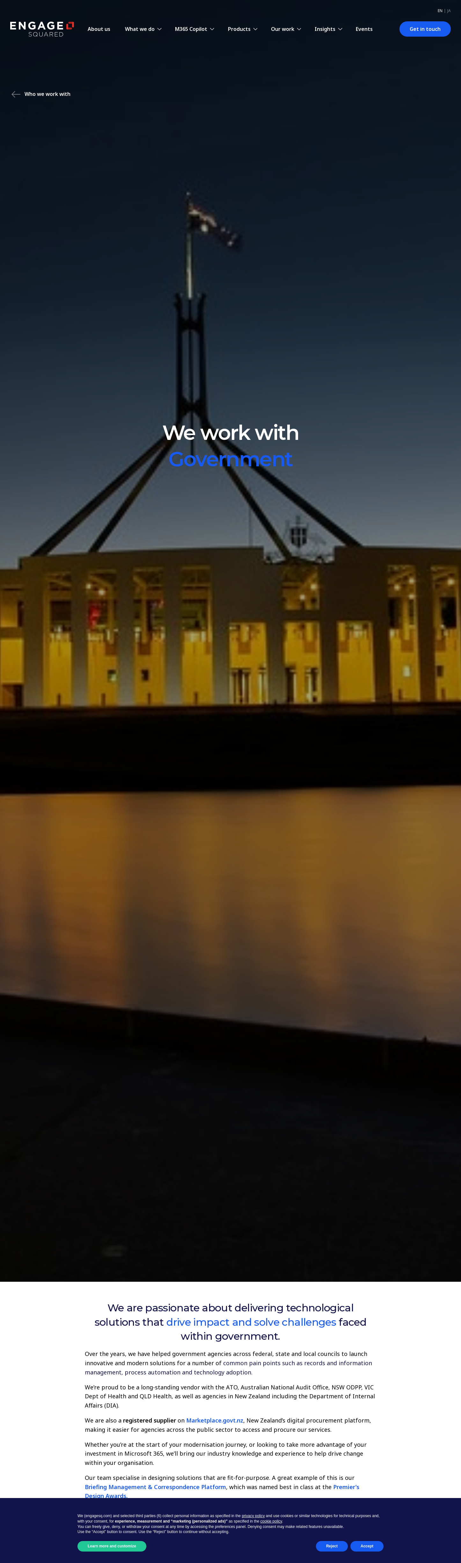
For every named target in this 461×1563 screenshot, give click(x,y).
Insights (325, 28)
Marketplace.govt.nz (214, 1420)
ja (449, 10)
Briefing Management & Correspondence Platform (155, 1487)
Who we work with (40, 94)
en (440, 10)
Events (364, 28)
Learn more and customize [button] (112, 1546)
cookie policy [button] (271, 1521)
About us (99, 28)
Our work (282, 28)
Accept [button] (367, 1546)
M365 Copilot (191, 28)
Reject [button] (332, 1546)
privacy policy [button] (253, 1516)
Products (239, 28)
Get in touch (425, 28)
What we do (140, 28)
